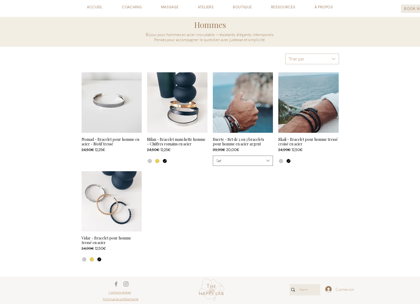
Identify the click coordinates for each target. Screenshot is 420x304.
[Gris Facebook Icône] (116, 284)
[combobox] (312, 58)
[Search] (303, 289)
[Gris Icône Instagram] (126, 284)
